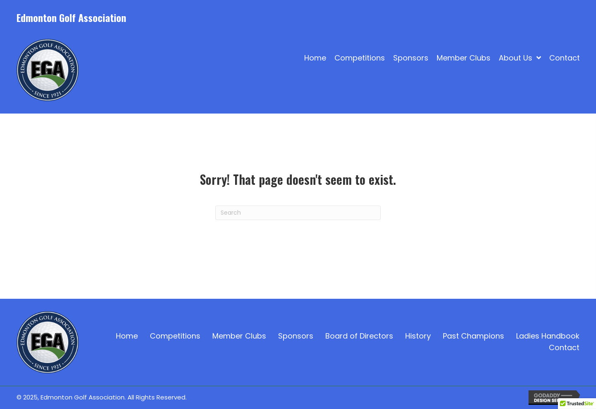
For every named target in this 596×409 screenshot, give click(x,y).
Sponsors (295, 336)
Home (127, 336)
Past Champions (473, 336)
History (418, 336)
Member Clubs (239, 336)
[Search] (298, 213)
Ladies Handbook (547, 336)
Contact (564, 347)
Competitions (175, 336)
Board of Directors (359, 336)
